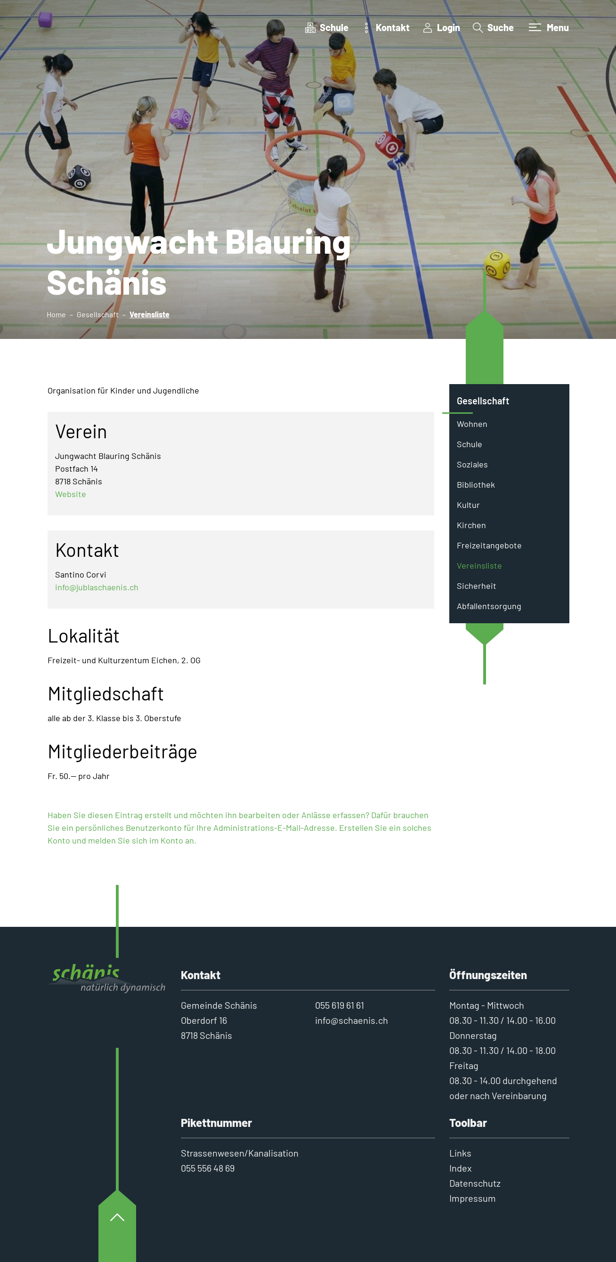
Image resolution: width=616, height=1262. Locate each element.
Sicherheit (476, 585)
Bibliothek (476, 484)
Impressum (472, 1198)
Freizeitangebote (489, 545)
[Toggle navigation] (547, 27)
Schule (469, 444)
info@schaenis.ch (351, 1020)
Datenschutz (475, 1183)
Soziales (472, 464)
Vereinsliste (483, 568)
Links (460, 1152)
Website (70, 494)
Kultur (468, 504)
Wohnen (472, 423)
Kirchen (471, 525)
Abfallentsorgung (489, 606)
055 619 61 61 (339, 1005)
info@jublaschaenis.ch (96, 587)
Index (460, 1168)
